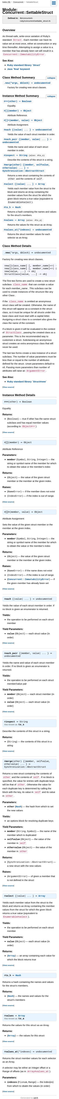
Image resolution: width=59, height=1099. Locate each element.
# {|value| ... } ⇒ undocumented (28, 130)
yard (36, 1094)
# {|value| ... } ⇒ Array (25, 185)
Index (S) (6, 2)
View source (8, 388)
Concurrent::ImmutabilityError (28, 579)
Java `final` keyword (18, 68)
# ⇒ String (17, 156)
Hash (18, 805)
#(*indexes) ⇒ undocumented (28, 231)
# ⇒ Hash (13, 209)
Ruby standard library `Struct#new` (27, 383)
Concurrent (18, 2)
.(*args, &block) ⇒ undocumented (27, 82)
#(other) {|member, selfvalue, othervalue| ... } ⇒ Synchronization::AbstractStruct (26, 169)
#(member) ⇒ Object (18, 110)
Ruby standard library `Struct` (24, 64)
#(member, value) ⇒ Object (23, 120)
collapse (51, 77)
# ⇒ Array (15, 222)
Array (42, 893)
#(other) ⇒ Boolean (18, 101)
